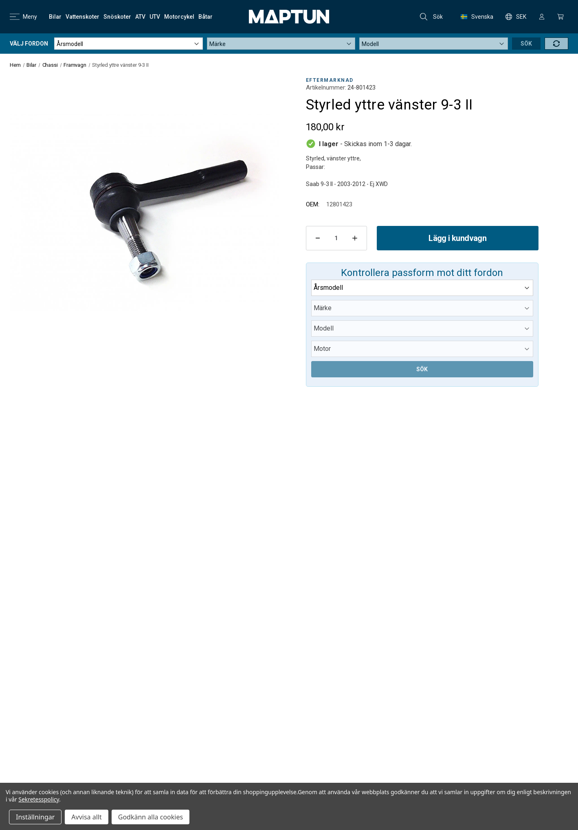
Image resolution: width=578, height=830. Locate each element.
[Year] (128, 43)
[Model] (433, 43)
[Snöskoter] (117, 16)
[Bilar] (55, 16)
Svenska (477, 17)
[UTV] (154, 16)
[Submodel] (422, 349)
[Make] (281, 43)
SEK (515, 16)
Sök (431, 16)
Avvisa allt (86, 816)
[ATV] (140, 16)
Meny (23, 16)
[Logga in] (541, 16)
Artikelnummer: (326, 87)
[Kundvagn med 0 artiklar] (560, 17)
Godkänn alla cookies (150, 816)
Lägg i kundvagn (457, 238)
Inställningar (35, 816)
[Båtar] (205, 16)
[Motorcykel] (179, 16)
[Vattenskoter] (82, 16)
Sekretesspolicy (38, 799)
